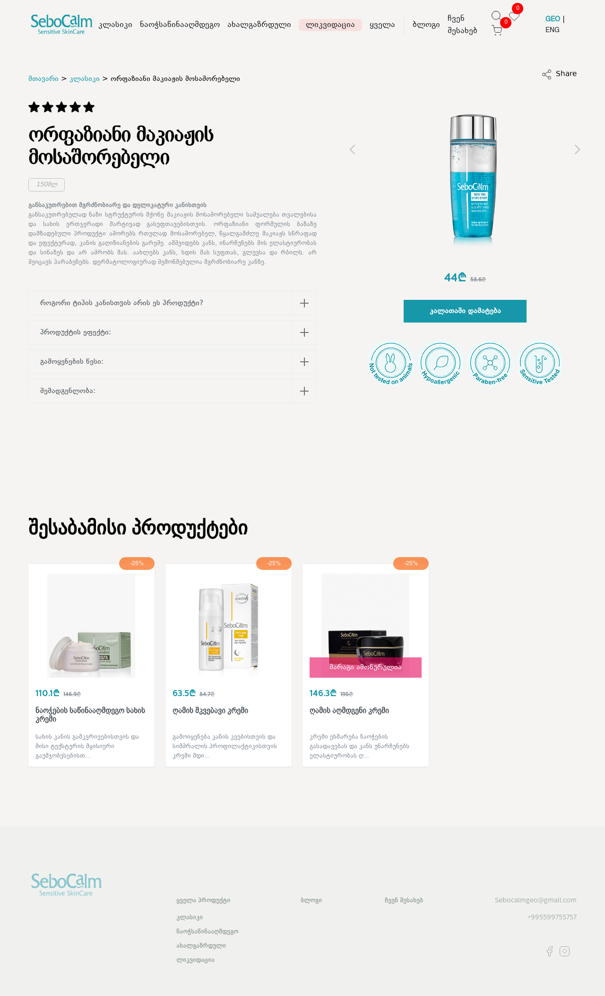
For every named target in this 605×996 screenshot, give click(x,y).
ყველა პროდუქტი (203, 901)
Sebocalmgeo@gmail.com (536, 900)
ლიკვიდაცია (330, 25)
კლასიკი (115, 25)
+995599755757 (552, 917)
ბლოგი (426, 25)
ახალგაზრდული (259, 25)
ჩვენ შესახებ (462, 25)
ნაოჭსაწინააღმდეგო (180, 25)
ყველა (382, 25)
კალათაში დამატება (465, 311)
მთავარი (43, 79)
